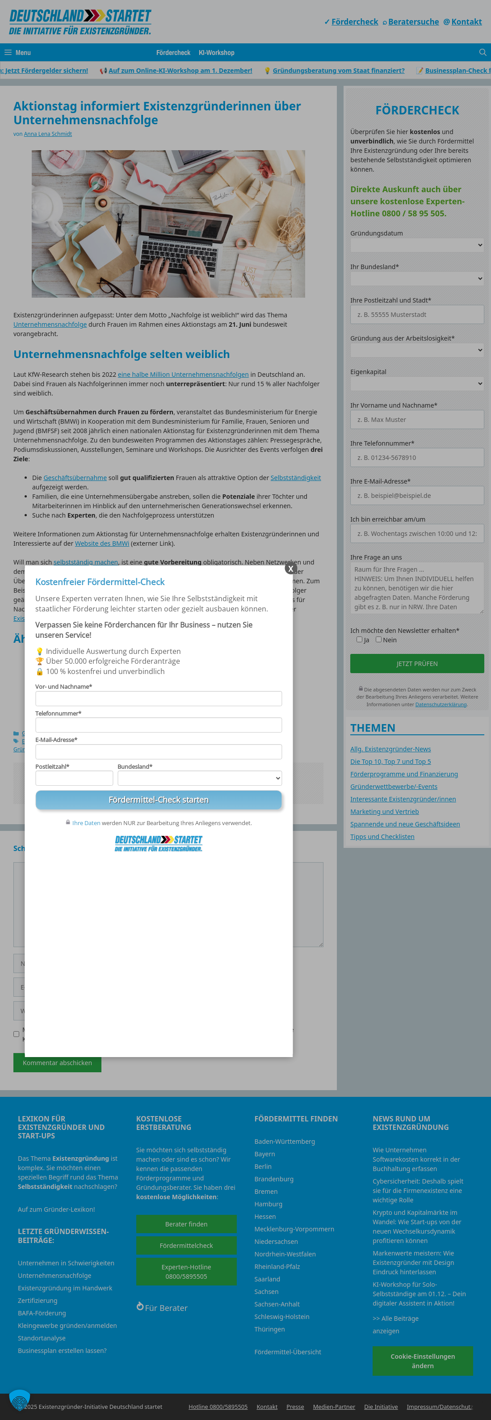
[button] (19, 1400)
